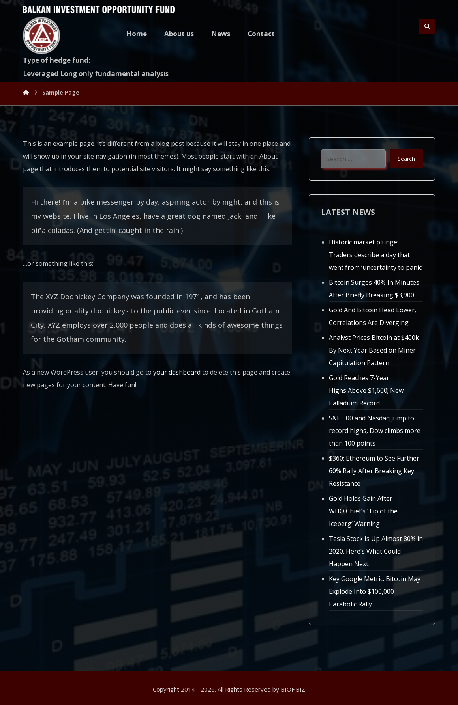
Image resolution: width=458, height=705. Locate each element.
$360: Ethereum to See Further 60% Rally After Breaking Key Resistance (374, 471)
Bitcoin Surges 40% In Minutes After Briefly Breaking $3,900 (374, 288)
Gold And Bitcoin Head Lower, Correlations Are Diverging (372, 316)
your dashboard (177, 372)
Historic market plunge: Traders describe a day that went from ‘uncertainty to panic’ (376, 255)
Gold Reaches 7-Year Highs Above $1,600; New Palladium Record (366, 390)
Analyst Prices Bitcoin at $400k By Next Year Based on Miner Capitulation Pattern (374, 350)
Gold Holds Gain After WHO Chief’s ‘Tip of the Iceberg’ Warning (363, 511)
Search (406, 158)
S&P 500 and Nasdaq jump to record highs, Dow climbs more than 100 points (374, 431)
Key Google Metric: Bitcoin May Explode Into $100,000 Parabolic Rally (374, 591)
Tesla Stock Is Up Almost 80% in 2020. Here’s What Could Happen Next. (376, 551)
